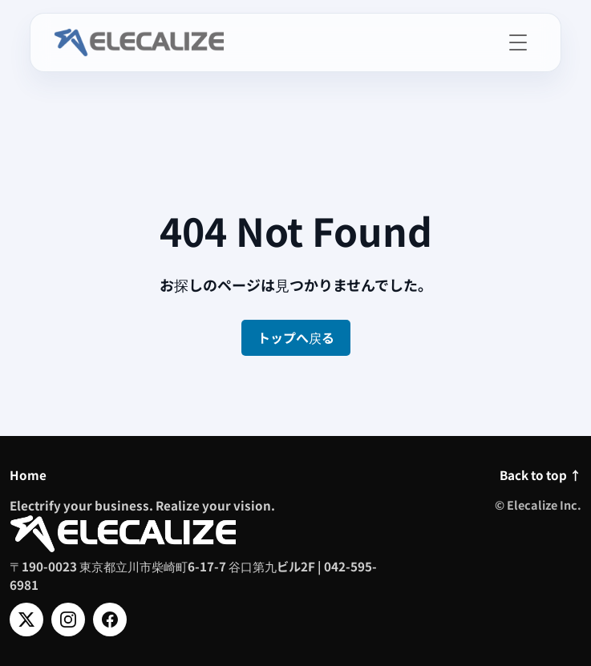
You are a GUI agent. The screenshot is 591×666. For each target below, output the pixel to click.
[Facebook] (110, 619)
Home (28, 474)
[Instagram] (68, 619)
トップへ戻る (295, 337)
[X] (26, 619)
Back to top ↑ (540, 474)
